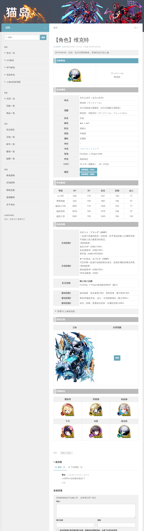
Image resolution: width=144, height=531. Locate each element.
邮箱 (99, 520)
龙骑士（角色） (66, 453)
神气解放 (10, 67)
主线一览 (9, 137)
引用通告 (75, 467)
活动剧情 (9, 182)
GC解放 (10, 60)
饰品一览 (9, 113)
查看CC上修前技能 (66, 311)
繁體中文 (21, 219)
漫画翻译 (9, 197)
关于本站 (9, 204)
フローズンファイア (89, 149)
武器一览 (10, 98)
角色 (55, 28)
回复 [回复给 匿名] (64, 483)
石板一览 (9, 106)
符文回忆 (9, 129)
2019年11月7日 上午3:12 (79, 475)
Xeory (58, 47)
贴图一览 (9, 158)
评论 (60, 467)
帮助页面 (9, 190)
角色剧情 (9, 175)
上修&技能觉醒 (13, 82)
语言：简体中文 (10, 219)
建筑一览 (9, 151)
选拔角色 (10, 75)
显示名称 (59, 520)
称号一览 (9, 144)
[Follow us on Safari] (44, 28)
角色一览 (10, 53)
